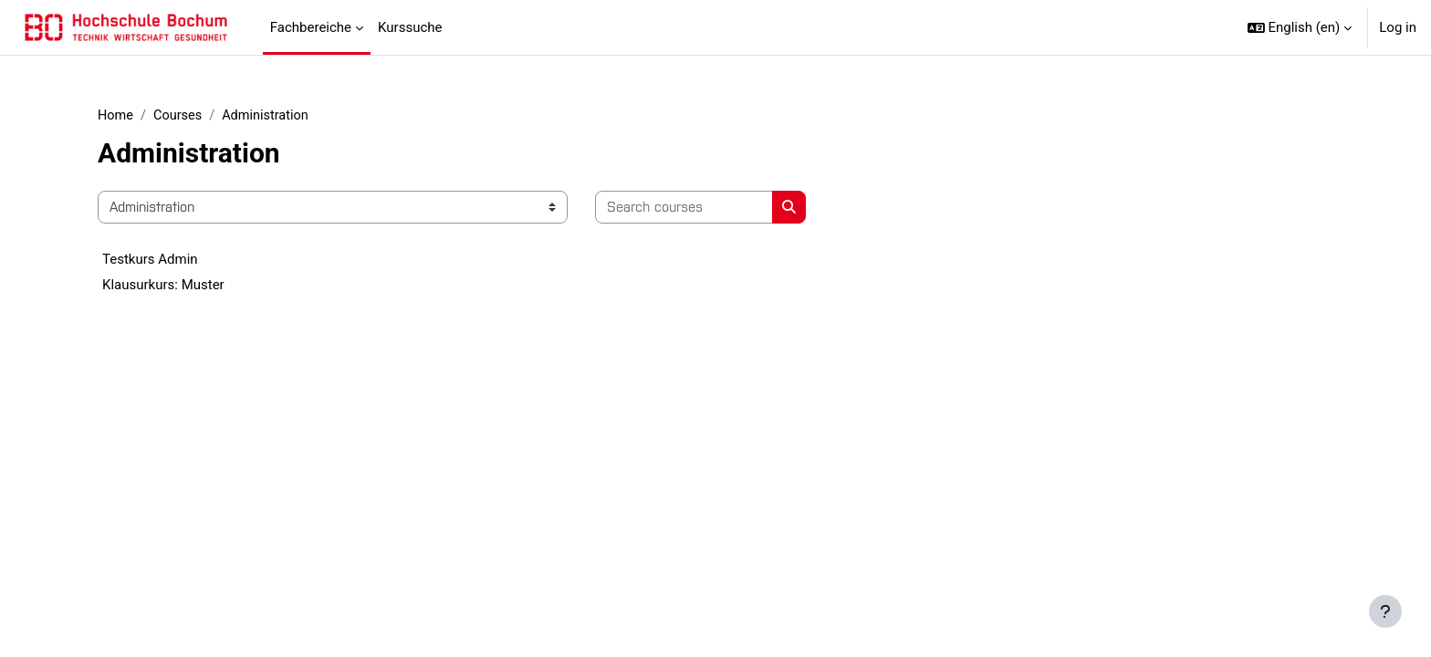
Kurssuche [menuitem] (410, 27)
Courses (180, 116)
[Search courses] (684, 208)
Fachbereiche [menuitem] (310, 27)
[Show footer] (1385, 611)
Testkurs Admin (150, 260)
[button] (1300, 27)
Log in (1397, 27)
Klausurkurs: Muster (163, 285)
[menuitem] (456, 27)
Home (116, 116)
